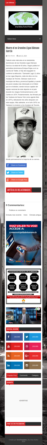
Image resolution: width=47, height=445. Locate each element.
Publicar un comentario (17, 210)
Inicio (25, 215)
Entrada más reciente (14, 215)
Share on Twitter (14, 172)
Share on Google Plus (16, 180)
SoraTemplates (22, 440)
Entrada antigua (35, 215)
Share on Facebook (15, 165)
